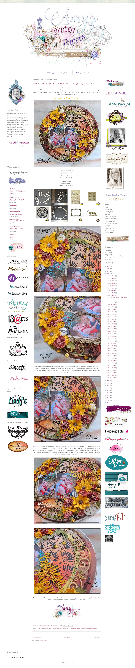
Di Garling (12, 188)
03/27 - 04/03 (111, 350)
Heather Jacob (13, 205)
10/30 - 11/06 (111, 288)
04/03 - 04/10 (111, 348)
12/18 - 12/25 (111, 278)
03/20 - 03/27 (111, 353)
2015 (108, 392)
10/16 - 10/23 (111, 293)
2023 (108, 271)
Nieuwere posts (37, 637)
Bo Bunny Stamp (69, 628)
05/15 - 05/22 (111, 338)
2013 (108, 397)
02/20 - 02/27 (111, 363)
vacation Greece (41, 630)
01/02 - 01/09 (111, 377)
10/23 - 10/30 (111, 290)
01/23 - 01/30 (111, 372)
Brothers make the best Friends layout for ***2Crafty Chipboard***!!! (62, 83)
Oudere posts (96, 637)
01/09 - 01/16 (111, 375)
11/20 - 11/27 (111, 280)
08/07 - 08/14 (111, 312)
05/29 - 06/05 (111, 333)
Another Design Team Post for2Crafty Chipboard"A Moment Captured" (17, 191)
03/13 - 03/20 (111, 355)
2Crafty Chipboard (82, 72)
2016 (108, 390)
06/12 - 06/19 (111, 329)
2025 (108, 266)
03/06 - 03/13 (111, 358)
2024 (108, 269)
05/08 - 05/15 (111, 341)
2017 (108, 388)
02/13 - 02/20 (111, 365)
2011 (108, 402)
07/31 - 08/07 (111, 314)
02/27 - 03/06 (111, 360)
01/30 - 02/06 (111, 370)
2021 (108, 380)
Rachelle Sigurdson (14, 226)
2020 (108, 383)
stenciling (88, 628)
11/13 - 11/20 (111, 283)
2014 (108, 395)
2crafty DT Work (49, 628)
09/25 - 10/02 (111, 295)
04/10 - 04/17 (111, 346)
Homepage (67, 637)
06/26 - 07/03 (111, 324)
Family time (76, 628)
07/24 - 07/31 (111, 316)
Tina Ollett (12, 234)
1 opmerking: (54, 625)
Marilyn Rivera (13, 219)
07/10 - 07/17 (111, 319)
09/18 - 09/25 (111, 302)
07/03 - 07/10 (111, 321)
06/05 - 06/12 (111, 331)
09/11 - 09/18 (111, 304)
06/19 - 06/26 (111, 326)
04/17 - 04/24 (111, 343)
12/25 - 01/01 (111, 276)
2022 (108, 273)
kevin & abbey (82, 628)
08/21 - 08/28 (111, 309)
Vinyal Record (48, 630)
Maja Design (65, 72)
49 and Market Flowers (59, 628)
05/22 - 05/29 (111, 336)
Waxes (53, 630)
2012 (108, 400)
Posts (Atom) (43, 640)
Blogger (73, 663)
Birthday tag (12, 207)
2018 (108, 385)
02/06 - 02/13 (111, 368)
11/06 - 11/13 (111, 285)
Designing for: (51, 72)
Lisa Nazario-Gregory (15, 211)
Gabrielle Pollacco (14, 197)
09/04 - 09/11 (111, 307)
